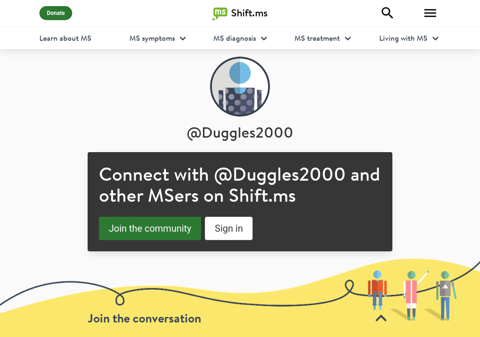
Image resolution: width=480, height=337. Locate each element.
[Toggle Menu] (430, 13)
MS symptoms (152, 38)
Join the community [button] (150, 228)
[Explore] (388, 13)
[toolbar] (240, 297)
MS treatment (317, 38)
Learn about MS (65, 38)
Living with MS (403, 38)
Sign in (229, 228)
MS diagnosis (234, 38)
